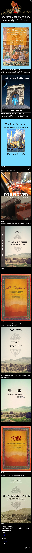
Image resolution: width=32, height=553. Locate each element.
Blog (4, 535)
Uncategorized (6, 544)
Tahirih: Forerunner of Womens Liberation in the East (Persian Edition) (12, 113)
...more (18, 73)
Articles (5, 534)
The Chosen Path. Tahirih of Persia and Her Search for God (10, 69)
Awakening (2, 268)
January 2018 (5, 541)
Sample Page (5, 536)
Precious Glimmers (4, 166)
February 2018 (6, 540)
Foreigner (2, 221)
